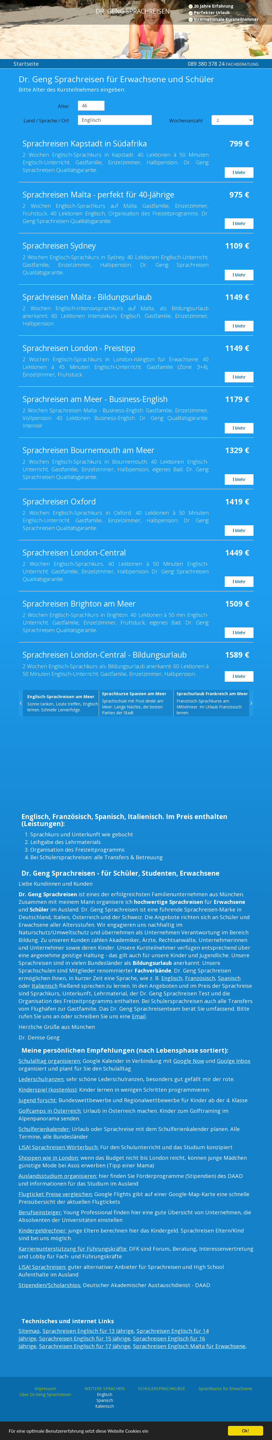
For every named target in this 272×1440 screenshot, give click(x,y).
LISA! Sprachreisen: (42, 1266)
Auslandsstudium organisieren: (58, 1175)
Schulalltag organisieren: (50, 1060)
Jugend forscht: (38, 1100)
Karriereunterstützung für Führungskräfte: (73, 1248)
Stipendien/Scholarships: (50, 1285)
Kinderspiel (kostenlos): (48, 1089)
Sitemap (29, 1330)
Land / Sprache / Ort (46, 120)
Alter (63, 106)
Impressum (45, 1388)
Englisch (171, 978)
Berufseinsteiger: (40, 1212)
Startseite (26, 63)
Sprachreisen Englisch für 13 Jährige (88, 1330)
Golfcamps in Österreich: (50, 1110)
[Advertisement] (136, 766)
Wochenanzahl (186, 120)
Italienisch (45, 985)
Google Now (188, 1060)
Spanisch (229, 978)
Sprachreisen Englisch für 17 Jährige (84, 1346)
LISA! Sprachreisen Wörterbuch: (59, 1147)
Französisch (200, 978)
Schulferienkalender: (44, 1128)
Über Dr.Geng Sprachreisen (45, 1394)
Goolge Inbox (234, 1060)
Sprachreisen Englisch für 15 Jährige (84, 1338)
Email (139, 1016)
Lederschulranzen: (42, 1079)
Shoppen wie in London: (49, 1157)
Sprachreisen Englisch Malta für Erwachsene (189, 1346)
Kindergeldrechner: (43, 1230)
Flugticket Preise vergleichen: (56, 1194)
